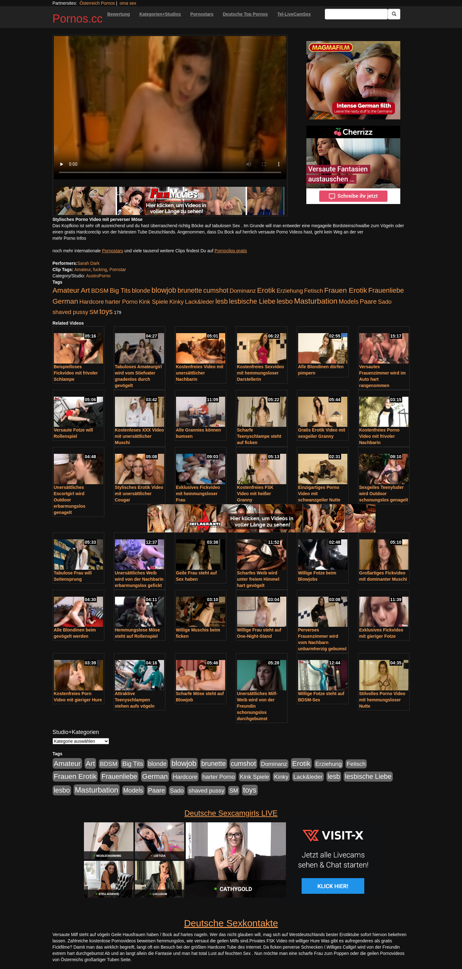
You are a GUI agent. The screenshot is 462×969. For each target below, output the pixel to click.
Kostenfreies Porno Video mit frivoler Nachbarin (379, 436)
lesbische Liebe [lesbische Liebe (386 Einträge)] (252, 301)
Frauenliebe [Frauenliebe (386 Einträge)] (386, 290)
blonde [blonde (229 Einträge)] (141, 290)
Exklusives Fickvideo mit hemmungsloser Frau (198, 493)
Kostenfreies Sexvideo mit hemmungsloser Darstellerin (260, 373)
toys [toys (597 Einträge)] (105, 311)
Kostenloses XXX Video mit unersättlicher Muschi (139, 436)
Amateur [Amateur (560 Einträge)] (66, 290)
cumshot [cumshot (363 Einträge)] (215, 290)
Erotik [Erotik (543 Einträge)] (266, 290)
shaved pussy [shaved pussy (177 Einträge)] (70, 312)
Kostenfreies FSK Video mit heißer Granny (255, 493)
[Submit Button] (394, 14)
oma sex (128, 3)
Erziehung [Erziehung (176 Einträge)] (290, 290)
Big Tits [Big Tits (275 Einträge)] (120, 290)
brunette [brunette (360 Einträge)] (190, 290)
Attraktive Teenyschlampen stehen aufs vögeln (135, 700)
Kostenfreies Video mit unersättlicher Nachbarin (199, 373)
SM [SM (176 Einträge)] (93, 312)
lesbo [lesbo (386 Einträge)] (285, 301)
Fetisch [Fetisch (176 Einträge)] (313, 290)
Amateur (82, 269)
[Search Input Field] (356, 14)
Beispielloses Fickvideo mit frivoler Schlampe (76, 373)
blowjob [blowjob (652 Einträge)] (163, 290)
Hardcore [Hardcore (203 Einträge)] (91, 301)
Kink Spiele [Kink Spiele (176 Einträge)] (153, 301)
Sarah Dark (88, 263)
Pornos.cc (78, 18)
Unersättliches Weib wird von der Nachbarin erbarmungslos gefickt (139, 579)
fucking (100, 269)
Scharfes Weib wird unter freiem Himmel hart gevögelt (258, 579)
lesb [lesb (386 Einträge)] (221, 301)
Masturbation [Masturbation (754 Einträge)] (316, 301)
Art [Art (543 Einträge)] (85, 290)
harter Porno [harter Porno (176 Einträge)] (121, 301)
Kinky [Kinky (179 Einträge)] (176, 301)
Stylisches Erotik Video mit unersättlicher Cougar (139, 493)
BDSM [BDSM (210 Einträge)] (100, 290)
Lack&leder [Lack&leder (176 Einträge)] (199, 301)
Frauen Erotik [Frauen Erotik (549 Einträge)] (345, 290)
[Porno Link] (170, 201)
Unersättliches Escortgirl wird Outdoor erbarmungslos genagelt (70, 500)
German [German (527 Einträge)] (65, 301)
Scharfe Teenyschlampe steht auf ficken (259, 436)
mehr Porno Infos (69, 238)
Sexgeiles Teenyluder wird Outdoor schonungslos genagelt (383, 493)
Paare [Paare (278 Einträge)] (368, 301)
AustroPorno (98, 275)
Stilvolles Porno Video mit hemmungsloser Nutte (382, 700)
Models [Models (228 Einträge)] (348, 301)
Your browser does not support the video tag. (170, 107)
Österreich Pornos (97, 3)
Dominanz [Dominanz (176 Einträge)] (243, 290)
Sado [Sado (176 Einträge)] (385, 301)
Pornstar (117, 269)
